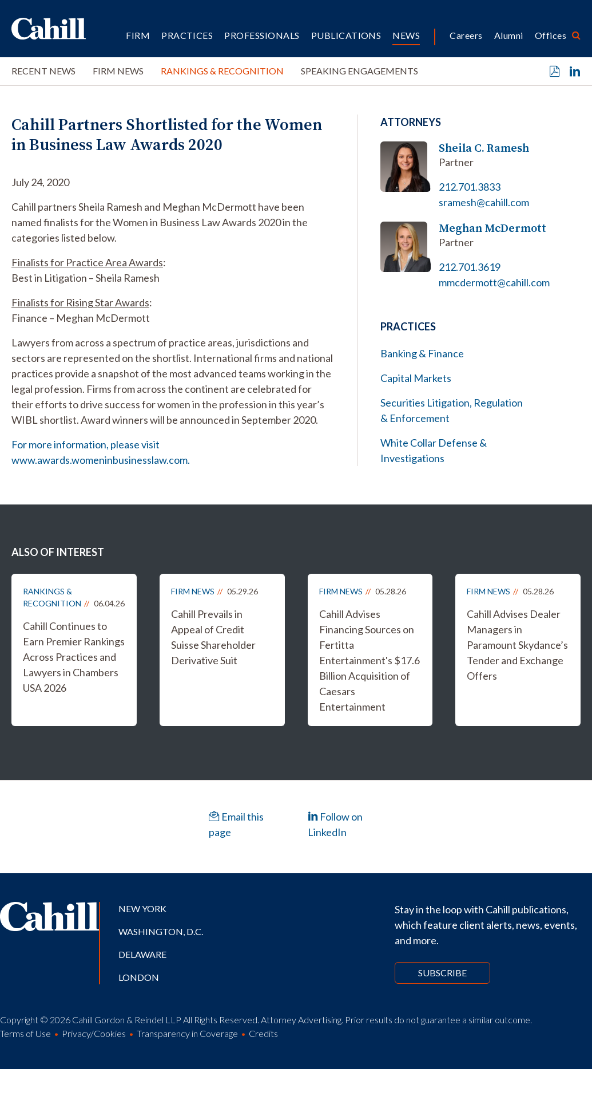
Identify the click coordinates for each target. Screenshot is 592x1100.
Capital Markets (415, 378)
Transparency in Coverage (187, 1033)
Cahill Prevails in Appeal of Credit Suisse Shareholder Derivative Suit (213, 637)
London (138, 977)
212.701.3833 (469, 186)
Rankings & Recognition (222, 70)
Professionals (261, 35)
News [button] (406, 35)
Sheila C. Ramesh (484, 148)
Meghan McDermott (492, 228)
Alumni (508, 35)
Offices (550, 35)
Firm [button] (138, 35)
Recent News (43, 70)
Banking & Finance (422, 353)
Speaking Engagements (359, 70)
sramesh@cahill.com (484, 202)
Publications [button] (346, 35)
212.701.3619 (469, 267)
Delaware (142, 954)
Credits (263, 1033)
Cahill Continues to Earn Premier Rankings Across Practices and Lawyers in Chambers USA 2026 (74, 657)
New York (142, 908)
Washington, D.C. (160, 931)
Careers (466, 35)
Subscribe (442, 972)
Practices (187, 35)
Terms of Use (25, 1033)
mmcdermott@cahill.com (494, 282)
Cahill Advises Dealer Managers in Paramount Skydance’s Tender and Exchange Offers (517, 645)
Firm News (118, 70)
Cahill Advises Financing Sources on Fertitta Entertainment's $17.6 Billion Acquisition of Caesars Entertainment (369, 660)
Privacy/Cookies (94, 1033)
